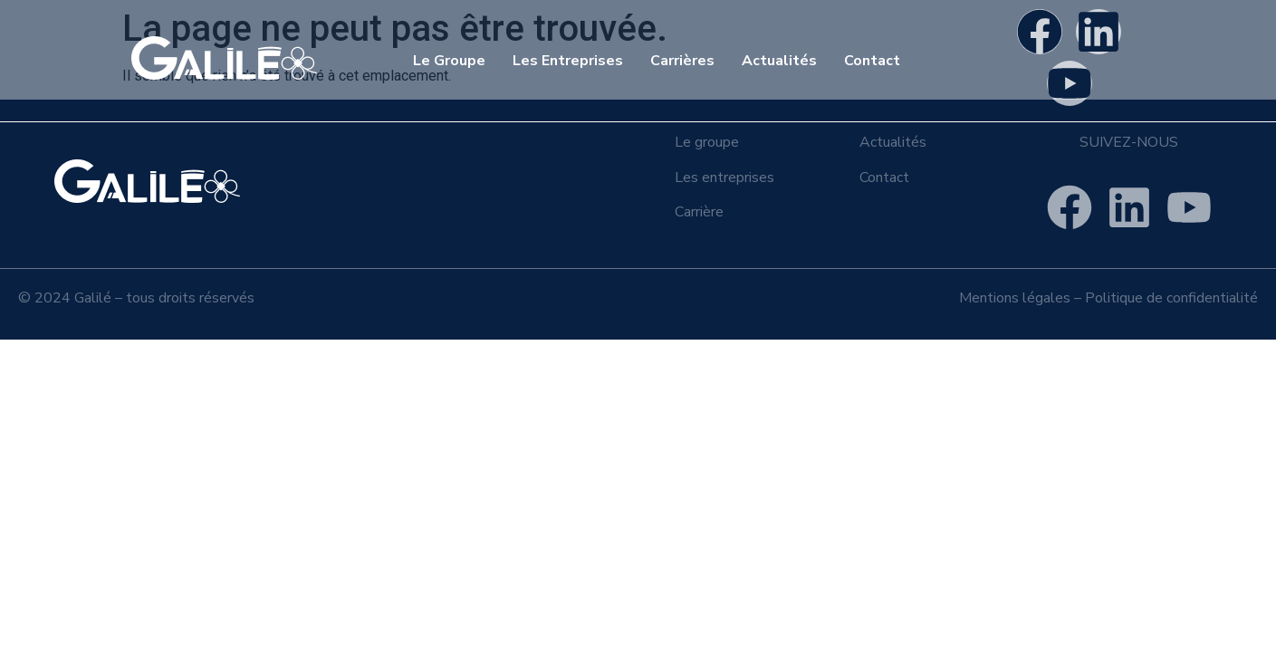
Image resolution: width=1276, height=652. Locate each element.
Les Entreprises (568, 61)
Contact (872, 61)
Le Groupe (449, 61)
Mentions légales (1014, 298)
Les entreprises (724, 177)
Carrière (699, 212)
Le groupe (707, 142)
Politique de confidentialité (1171, 298)
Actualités (779, 61)
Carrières (682, 61)
